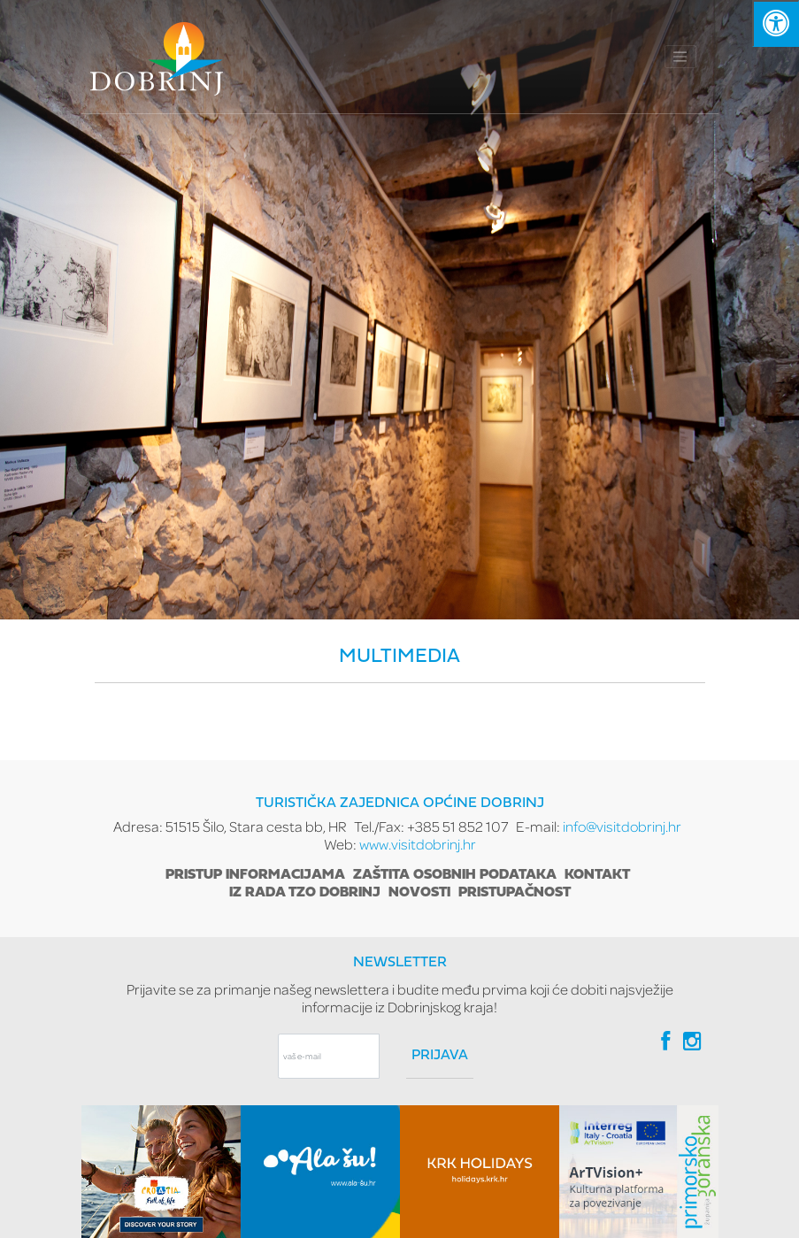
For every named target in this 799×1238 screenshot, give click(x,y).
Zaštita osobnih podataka (455, 875)
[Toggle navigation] (680, 56)
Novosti (419, 893)
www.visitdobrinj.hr (417, 844)
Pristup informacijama (255, 875)
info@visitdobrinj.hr (622, 826)
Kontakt (597, 875)
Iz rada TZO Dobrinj (304, 893)
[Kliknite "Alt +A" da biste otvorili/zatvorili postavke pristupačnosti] (775, 23)
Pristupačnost (514, 893)
